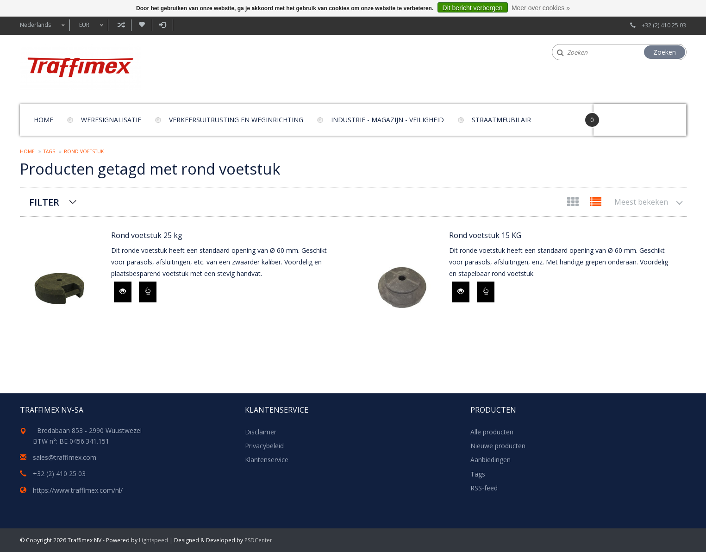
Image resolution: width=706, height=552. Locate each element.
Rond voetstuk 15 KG (485, 235)
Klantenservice (266, 459)
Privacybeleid (264, 445)
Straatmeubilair (501, 119)
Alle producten (491, 431)
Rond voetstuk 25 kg (146, 235)
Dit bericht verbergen (473, 8)
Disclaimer (260, 431)
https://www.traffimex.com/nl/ (78, 490)
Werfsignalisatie (111, 119)
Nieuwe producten (497, 445)
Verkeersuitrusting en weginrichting (236, 119)
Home (43, 119)
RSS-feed (484, 487)
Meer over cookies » (541, 8)
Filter (44, 202)
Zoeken (664, 52)
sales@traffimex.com (64, 457)
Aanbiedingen (490, 459)
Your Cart (620, 115)
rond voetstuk (84, 151)
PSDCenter (258, 540)
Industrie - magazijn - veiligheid (387, 119)
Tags (49, 151)
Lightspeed (153, 540)
